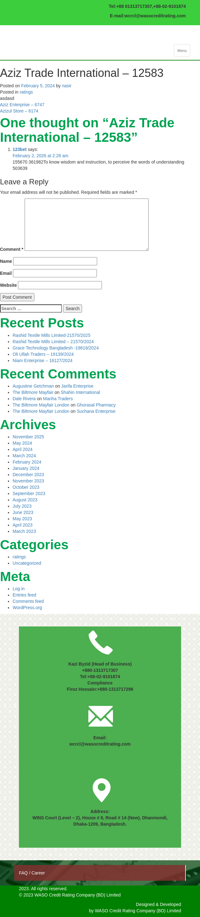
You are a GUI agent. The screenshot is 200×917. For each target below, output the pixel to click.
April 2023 (22, 525)
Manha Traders (58, 398)
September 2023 (29, 493)
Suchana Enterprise (96, 411)
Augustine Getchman (33, 386)
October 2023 (26, 487)
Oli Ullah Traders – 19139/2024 (43, 354)
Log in (19, 588)
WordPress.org (27, 607)
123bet (19, 149)
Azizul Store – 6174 (19, 110)
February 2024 (27, 461)
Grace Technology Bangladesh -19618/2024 (56, 347)
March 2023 (24, 531)
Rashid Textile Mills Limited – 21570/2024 (53, 341)
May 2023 (22, 518)
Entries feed (24, 594)
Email (6, 273)
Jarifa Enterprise (77, 386)
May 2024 (22, 443)
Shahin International (80, 392)
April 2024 (22, 449)
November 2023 (28, 480)
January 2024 (26, 468)
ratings (26, 92)
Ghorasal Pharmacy (96, 404)
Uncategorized (27, 563)
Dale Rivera (24, 398)
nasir (66, 85)
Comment (11, 249)
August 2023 (25, 499)
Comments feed (28, 601)
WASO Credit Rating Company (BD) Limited (138, 910)
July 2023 (22, 506)
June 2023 (23, 512)
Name (6, 261)
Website (8, 285)
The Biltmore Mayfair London (41, 404)
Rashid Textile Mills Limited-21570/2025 (51, 335)
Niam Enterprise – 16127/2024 (43, 360)
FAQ (24, 872)
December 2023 (28, 474)
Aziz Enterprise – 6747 (22, 104)
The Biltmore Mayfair (33, 392)
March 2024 (24, 455)
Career (38, 872)
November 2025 (28, 436)
